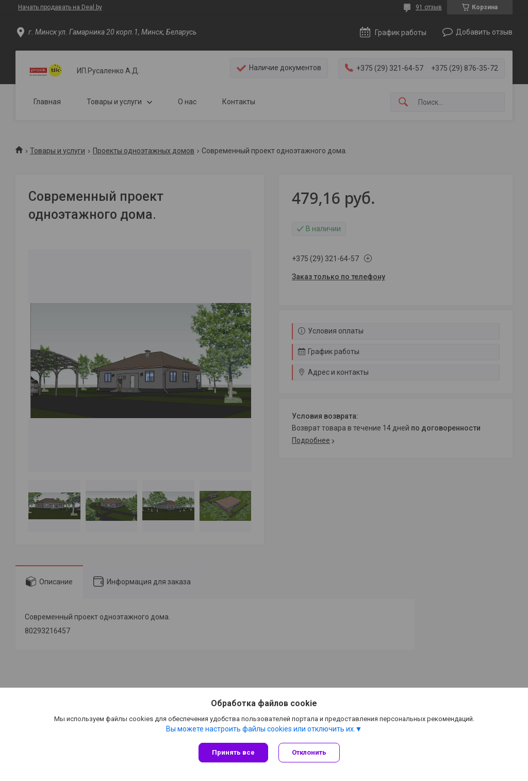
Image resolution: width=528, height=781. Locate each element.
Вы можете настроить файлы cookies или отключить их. (260, 729)
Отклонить (309, 752)
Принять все (233, 752)
